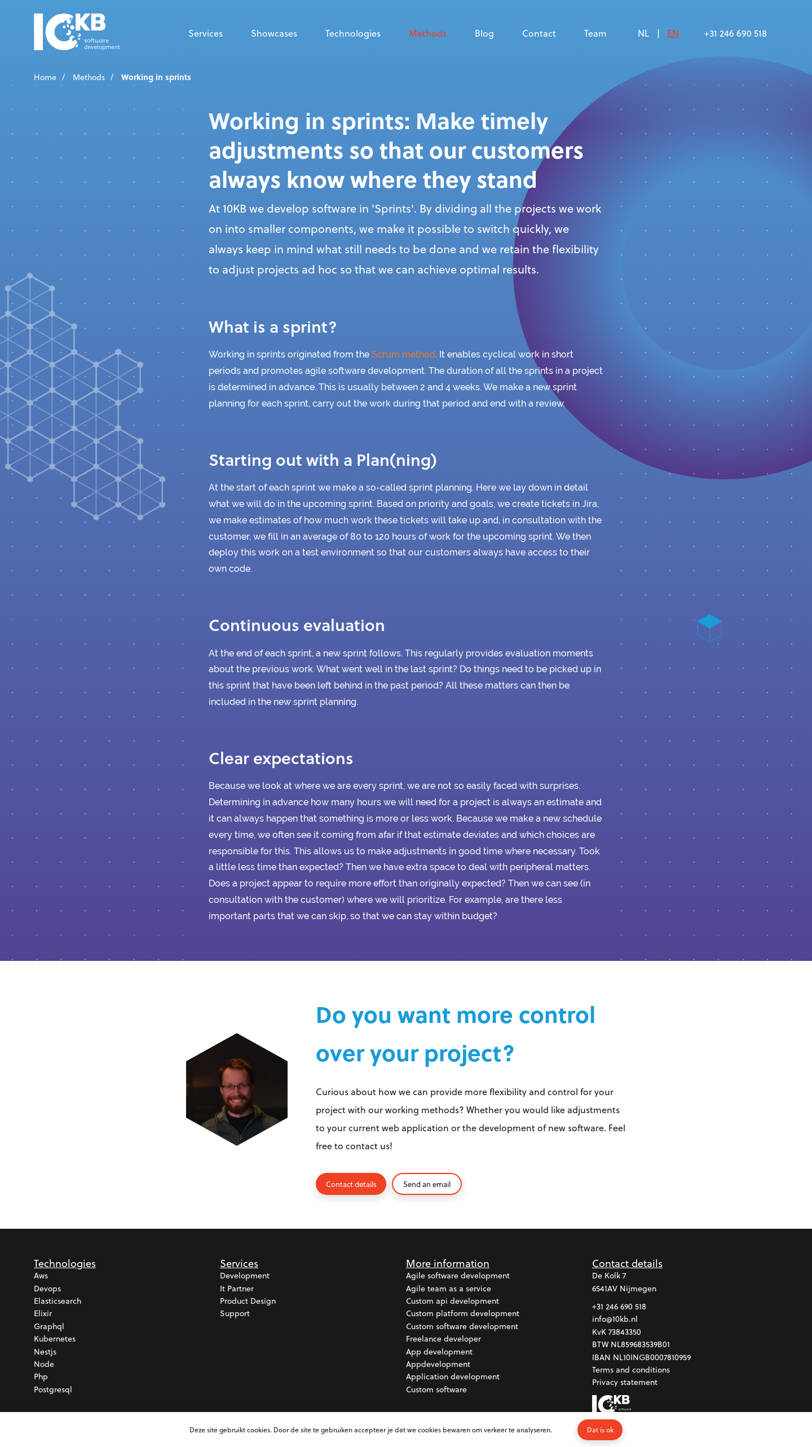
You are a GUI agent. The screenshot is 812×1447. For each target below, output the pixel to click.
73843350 (624, 1332)
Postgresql (53, 1389)
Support (235, 1314)
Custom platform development (462, 1314)
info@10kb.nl (615, 1319)
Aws (41, 1276)
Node (44, 1364)
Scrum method (403, 354)
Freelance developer (443, 1339)
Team (595, 33)
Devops (47, 1288)
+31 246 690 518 (735, 33)
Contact (539, 33)
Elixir (43, 1314)
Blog (484, 33)
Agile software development (458, 1276)
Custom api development (452, 1301)
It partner (237, 1288)
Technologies (353, 33)
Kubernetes (55, 1339)
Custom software (436, 1389)
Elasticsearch (57, 1301)
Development (245, 1276)
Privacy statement (624, 1382)
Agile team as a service (448, 1288)
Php (41, 1377)
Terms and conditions (631, 1370)
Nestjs (45, 1351)
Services (205, 33)
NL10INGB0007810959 (652, 1357)
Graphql (49, 1326)
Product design (248, 1301)
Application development (453, 1377)
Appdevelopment (438, 1364)
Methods (428, 33)
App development (439, 1351)
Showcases (274, 33)
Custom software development (462, 1326)
